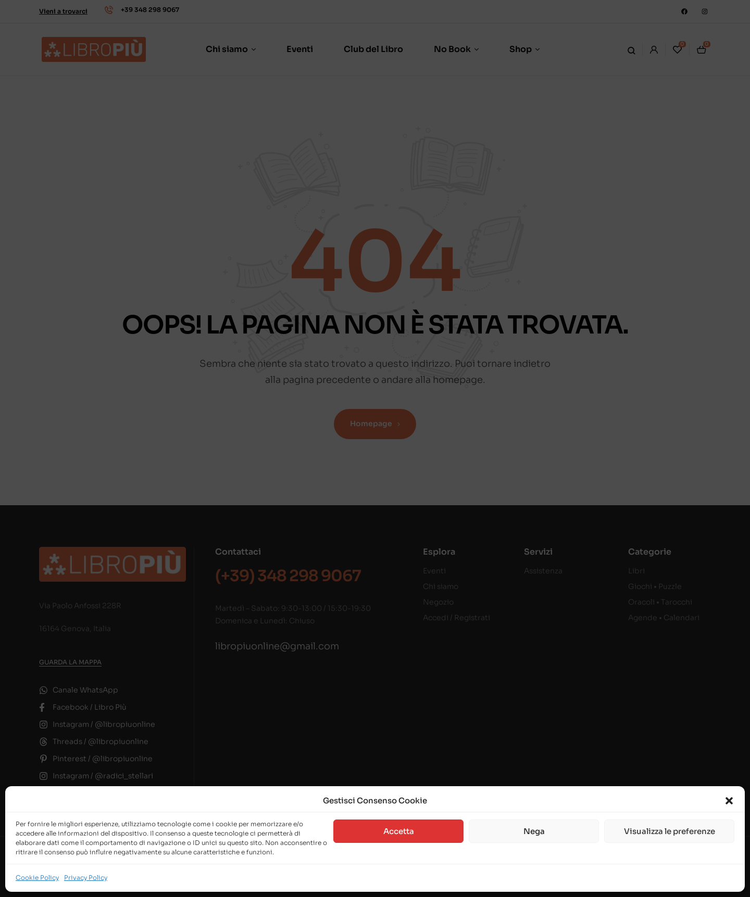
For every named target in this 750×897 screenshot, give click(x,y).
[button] (729, 801)
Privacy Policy (85, 877)
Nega (534, 831)
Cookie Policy (37, 877)
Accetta (398, 831)
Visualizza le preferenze (669, 831)
